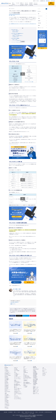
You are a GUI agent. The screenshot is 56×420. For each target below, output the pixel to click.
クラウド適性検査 (6, 410)
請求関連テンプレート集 (35, 389)
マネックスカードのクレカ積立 (29, 84)
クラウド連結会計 (6, 391)
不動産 (39, 18)
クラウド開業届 (15, 378)
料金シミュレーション (26, 381)
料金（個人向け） (25, 377)
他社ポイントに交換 (15, 39)
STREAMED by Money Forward (17, 394)
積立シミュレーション (40, 27)
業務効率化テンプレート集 (36, 396)
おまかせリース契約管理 (16, 373)
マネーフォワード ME (45, 374)
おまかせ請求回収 (16, 372)
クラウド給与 (6, 401)
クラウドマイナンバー (7, 406)
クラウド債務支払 (6, 385)
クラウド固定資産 (6, 388)
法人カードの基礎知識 (35, 381)
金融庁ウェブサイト (13, 305)
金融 (38, 13)
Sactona (18, 397)
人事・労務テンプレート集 (36, 392)
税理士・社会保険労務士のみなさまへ (27, 386)
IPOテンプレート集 (35, 395)
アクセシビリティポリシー (25, 416)
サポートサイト (25, 371)
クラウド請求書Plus (7, 380)
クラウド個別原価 (6, 389)
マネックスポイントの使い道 (15, 38)
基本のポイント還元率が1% (16, 30)
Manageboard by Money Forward (17, 395)
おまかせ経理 (15, 371)
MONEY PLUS (44, 376)
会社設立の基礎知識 (35, 379)
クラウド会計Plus (7, 373)
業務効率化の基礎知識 (35, 382)
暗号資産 (39, 20)
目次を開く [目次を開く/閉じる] (23, 44)
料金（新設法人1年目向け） (26, 378)
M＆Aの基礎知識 (34, 385)
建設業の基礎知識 (35, 384)
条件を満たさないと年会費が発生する (17, 43)
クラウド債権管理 (7, 382)
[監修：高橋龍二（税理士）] (10, 295)
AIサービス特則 (32, 416)
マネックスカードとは (14, 29)
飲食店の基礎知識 (35, 383)
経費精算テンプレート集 (35, 390)
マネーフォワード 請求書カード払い (18, 391)
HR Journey (44, 378)
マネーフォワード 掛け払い (7, 394)
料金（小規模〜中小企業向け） (27, 379)
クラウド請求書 (6, 379)
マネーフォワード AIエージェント (17, 399)
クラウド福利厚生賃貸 (7, 407)
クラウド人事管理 (6, 397)
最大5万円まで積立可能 (15, 31)
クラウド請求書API (25, 388)
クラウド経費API (25, 389)
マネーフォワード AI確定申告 (8, 377)
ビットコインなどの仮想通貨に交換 (17, 40)
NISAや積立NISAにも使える (16, 36)
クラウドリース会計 (7, 374)
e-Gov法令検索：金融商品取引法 (15, 304)
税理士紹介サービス (26, 373)
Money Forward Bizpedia (36, 371)
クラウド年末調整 (6, 403)
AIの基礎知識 (34, 387)
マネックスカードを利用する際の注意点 (17, 42)
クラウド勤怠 (7, 398)
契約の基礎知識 (34, 378)
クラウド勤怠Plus (7, 400)
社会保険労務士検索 (26, 375)
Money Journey (11, 5)
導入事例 (24, 372)
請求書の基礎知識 (35, 377)
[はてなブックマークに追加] (26, 318)
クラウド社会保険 (6, 404)
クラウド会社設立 (16, 377)
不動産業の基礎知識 (35, 386)
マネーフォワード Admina (17, 380)
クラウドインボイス (7, 386)
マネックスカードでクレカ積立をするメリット (17, 33)
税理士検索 (25, 374)
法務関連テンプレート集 (35, 393)
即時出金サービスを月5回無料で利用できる (17, 35)
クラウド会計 (6, 371)
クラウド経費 (6, 383)
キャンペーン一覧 (44, 372)
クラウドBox (7, 392)
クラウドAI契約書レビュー (17, 376)
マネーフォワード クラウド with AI (17, 401)
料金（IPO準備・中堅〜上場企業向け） (28, 380)
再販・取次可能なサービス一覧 (17, 388)
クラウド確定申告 (8, 376)
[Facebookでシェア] (12, 318)
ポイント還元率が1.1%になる (16, 34)
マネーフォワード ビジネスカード (17, 379)
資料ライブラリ (44, 371)
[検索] (46, 9)
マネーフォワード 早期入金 (17, 392)
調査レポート (44, 373)
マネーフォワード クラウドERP (17, 381)
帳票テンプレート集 (35, 391)
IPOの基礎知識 (34, 380)
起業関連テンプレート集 (35, 394)
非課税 (21, 138)
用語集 (39, 25)
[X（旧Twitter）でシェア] (19, 318)
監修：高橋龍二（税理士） (12, 15)
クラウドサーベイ (7, 409)
